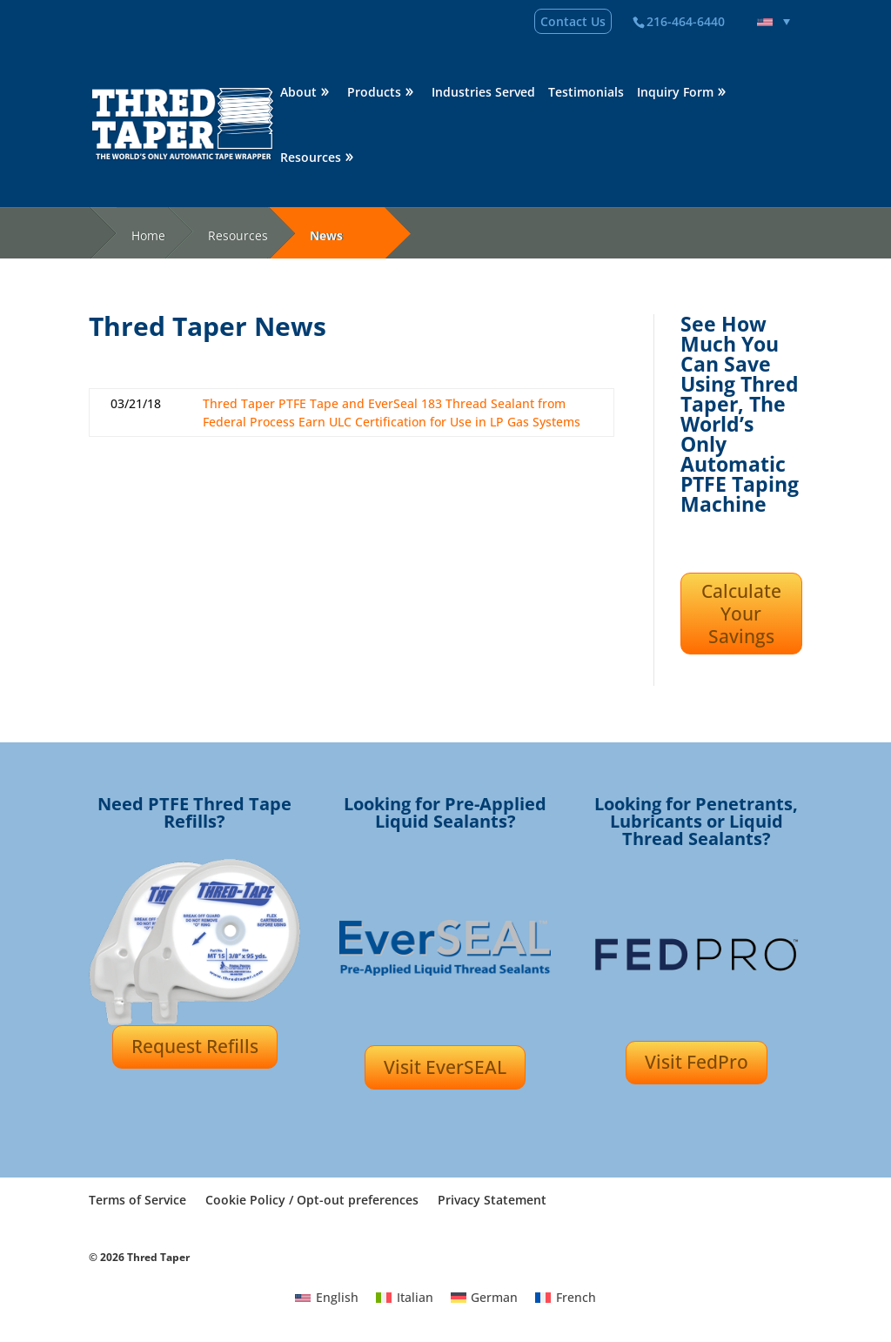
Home (148, 235)
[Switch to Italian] (404, 1297)
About (298, 93)
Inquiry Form (675, 93)
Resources (310, 158)
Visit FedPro (696, 1062)
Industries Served (483, 93)
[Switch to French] (565, 1297)
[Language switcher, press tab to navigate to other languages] (773, 21)
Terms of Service (137, 1199)
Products (374, 93)
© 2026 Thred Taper (139, 1257)
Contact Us (573, 21)
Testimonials (586, 93)
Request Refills (194, 1046)
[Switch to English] (326, 1297)
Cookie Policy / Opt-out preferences (312, 1199)
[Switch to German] (484, 1297)
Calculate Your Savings (741, 614)
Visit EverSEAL (445, 1067)
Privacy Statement (492, 1199)
